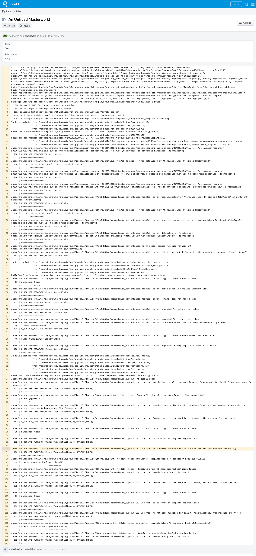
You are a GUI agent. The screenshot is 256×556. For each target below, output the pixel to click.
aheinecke (29, 36)
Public (26, 25)
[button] (253, 4)
